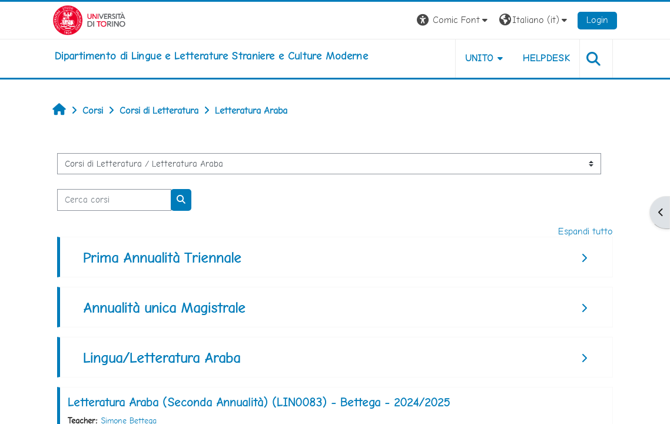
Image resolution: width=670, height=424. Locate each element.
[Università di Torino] (89, 19)
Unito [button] (479, 58)
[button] (453, 20)
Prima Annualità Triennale (162, 257)
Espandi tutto (585, 231)
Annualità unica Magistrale (164, 307)
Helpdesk (546, 58)
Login (597, 19)
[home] (211, 55)
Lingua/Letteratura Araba (161, 357)
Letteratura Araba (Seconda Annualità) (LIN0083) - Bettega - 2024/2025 (259, 402)
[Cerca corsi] (114, 199)
